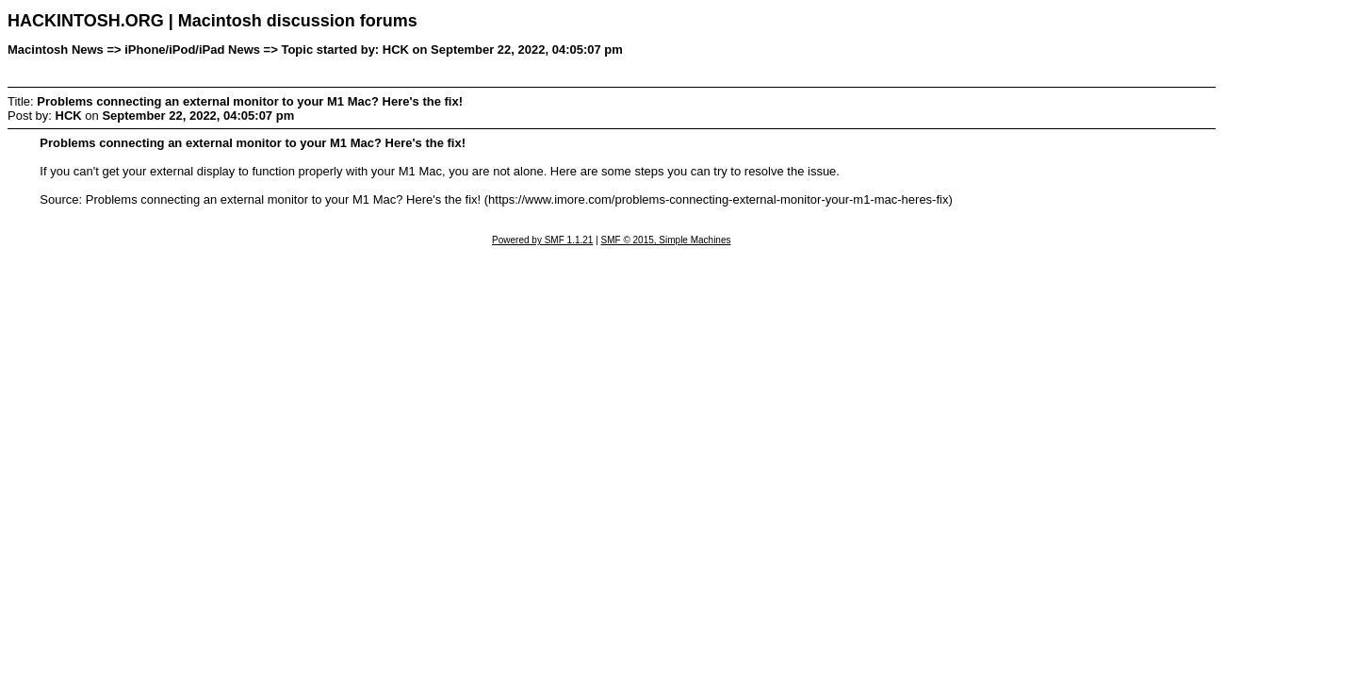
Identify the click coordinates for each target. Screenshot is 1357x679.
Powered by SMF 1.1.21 (542, 240)
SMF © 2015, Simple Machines (666, 240)
